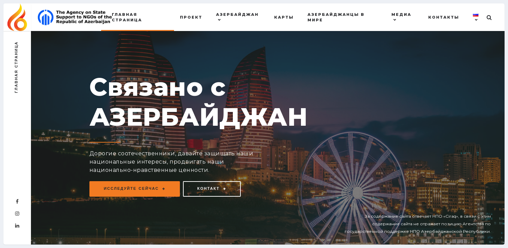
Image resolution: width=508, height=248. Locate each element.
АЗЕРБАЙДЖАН (237, 14)
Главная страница (127, 17)
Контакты (443, 17)
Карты (284, 17)
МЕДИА (401, 14)
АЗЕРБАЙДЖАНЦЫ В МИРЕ (336, 17)
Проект (191, 17)
